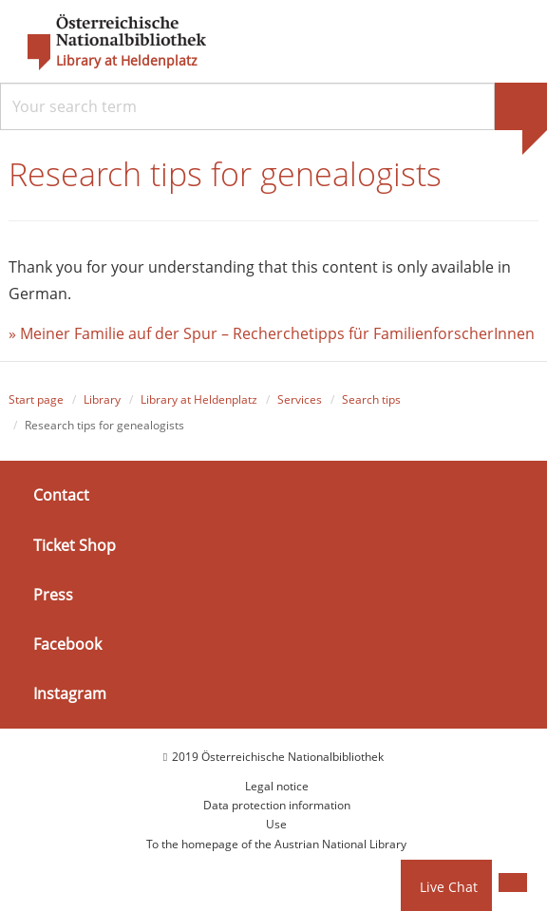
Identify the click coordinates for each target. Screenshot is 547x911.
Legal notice (277, 786)
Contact (61, 494)
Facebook (67, 644)
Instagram (69, 693)
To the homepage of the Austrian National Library (276, 844)
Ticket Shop (74, 544)
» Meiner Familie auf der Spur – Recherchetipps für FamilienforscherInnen (273, 333)
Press (53, 594)
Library (102, 399)
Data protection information (276, 805)
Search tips (371, 399)
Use (276, 824)
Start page (36, 399)
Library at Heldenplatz (127, 60)
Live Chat (449, 887)
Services (299, 399)
